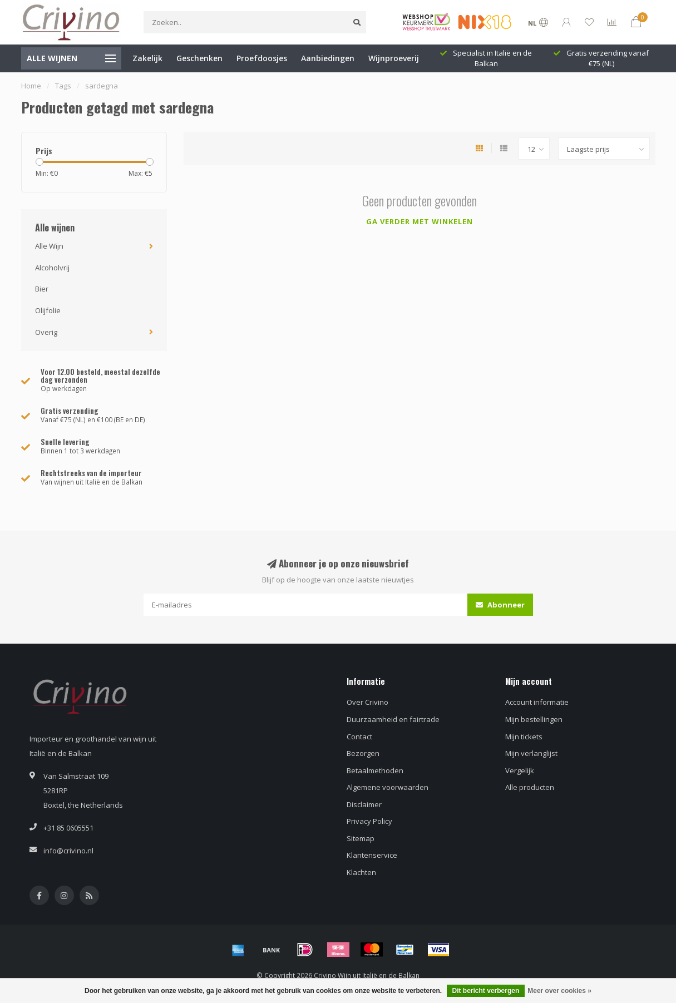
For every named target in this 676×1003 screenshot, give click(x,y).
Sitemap (360, 838)
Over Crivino (367, 702)
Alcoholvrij (52, 268)
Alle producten (529, 787)
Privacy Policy (369, 821)
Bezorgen (363, 753)
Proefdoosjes (261, 58)
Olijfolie (48, 310)
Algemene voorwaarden (387, 787)
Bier (41, 289)
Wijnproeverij (393, 58)
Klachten (361, 872)
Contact (359, 737)
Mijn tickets (523, 737)
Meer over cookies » (559, 991)
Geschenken (199, 58)
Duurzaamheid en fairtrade (393, 719)
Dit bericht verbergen (486, 991)
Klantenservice (372, 855)
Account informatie (537, 702)
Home (31, 86)
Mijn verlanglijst (531, 753)
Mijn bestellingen (533, 719)
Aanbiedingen (327, 58)
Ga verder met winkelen (419, 221)
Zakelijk (147, 58)
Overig (46, 332)
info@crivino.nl (68, 851)
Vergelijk (519, 770)
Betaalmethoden (375, 770)
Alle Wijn (49, 246)
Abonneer (500, 605)
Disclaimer (364, 804)
